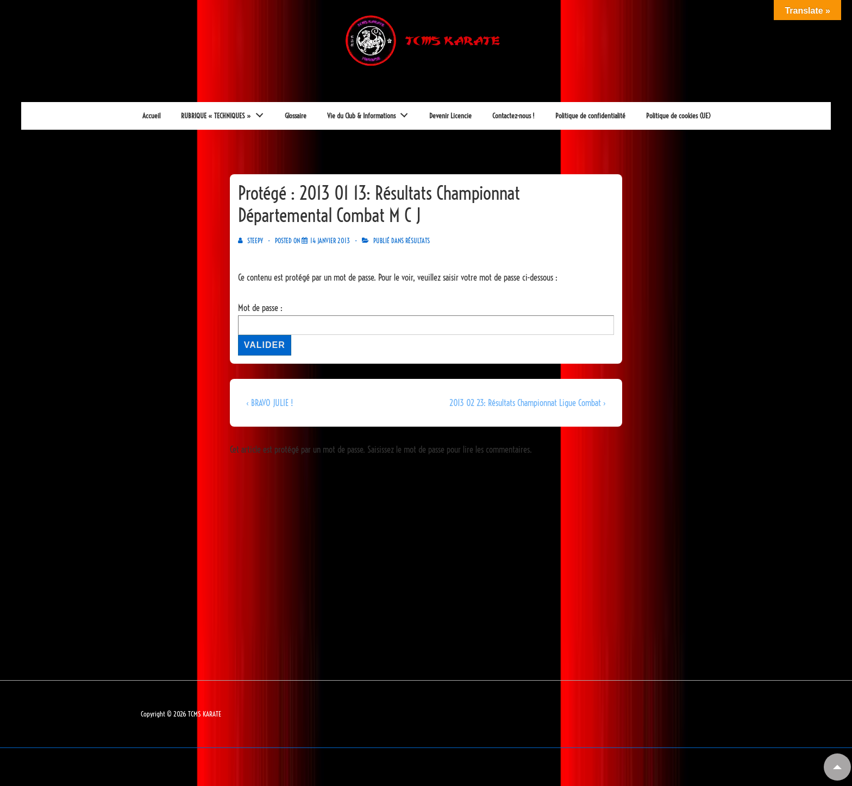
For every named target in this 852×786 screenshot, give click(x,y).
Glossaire (295, 115)
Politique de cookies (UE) (678, 115)
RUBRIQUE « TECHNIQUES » (225, 113)
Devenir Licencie (450, 115)
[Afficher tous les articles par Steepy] (251, 241)
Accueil (151, 115)
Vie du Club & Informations (370, 113)
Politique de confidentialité (590, 115)
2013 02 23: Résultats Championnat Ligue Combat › (527, 402)
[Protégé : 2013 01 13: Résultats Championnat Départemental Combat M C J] (330, 241)
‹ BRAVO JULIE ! (269, 402)
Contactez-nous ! (513, 115)
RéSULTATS (417, 241)
